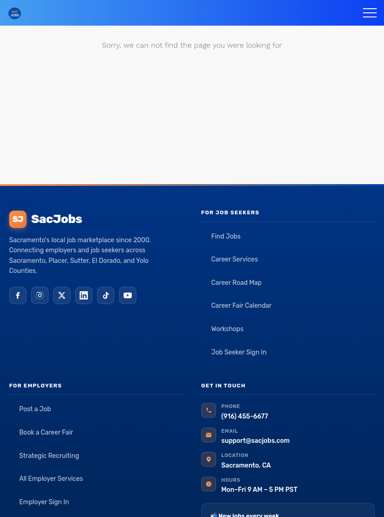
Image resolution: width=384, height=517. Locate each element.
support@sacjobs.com (256, 441)
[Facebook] (18, 295)
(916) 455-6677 (245, 416)
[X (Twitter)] (61, 295)
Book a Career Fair (46, 432)
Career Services (234, 259)
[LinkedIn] (83, 295)
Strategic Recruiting (49, 456)
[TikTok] (105, 295)
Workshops (227, 329)
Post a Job (35, 409)
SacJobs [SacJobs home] (45, 219)
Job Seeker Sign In (239, 352)
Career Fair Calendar (241, 306)
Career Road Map (236, 283)
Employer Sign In (44, 502)
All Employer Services (51, 479)
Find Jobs (226, 236)
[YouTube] (127, 295)
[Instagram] (40, 295)
